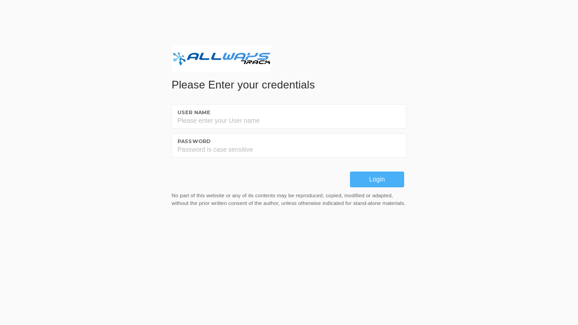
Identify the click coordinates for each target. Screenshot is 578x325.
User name (193, 112)
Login (377, 179)
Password (193, 141)
